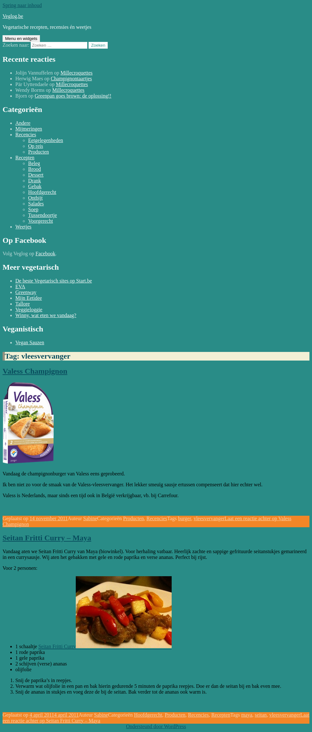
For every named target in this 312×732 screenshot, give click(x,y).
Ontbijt (35, 198)
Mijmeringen (28, 128)
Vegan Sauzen (29, 342)
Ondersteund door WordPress (156, 726)
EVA (20, 286)
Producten (38, 152)
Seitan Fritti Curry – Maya (47, 538)
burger (184, 518)
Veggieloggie (28, 309)
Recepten (25, 157)
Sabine (90, 518)
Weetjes (23, 226)
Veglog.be (13, 16)
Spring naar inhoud (22, 5)
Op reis (35, 146)
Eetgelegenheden (45, 140)
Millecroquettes (76, 73)
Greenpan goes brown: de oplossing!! (73, 96)
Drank (34, 180)
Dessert (35, 175)
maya (246, 715)
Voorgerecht (40, 221)
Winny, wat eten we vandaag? (45, 315)
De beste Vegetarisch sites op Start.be (53, 280)
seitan (261, 715)
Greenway (25, 292)
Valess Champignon (35, 371)
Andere (22, 123)
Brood (34, 169)
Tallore (22, 303)
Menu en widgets (21, 38)
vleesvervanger (209, 518)
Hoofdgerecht (42, 192)
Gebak (35, 186)
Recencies (25, 134)
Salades (36, 203)
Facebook (45, 253)
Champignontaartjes (71, 78)
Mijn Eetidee (28, 298)
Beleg (34, 163)
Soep (33, 209)
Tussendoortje (42, 215)
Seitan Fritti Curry (57, 646)
